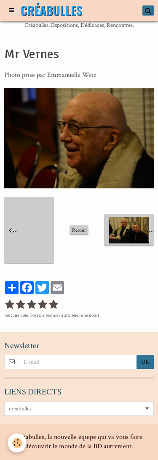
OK (145, 362)
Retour (79, 230)
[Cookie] (17, 443)
